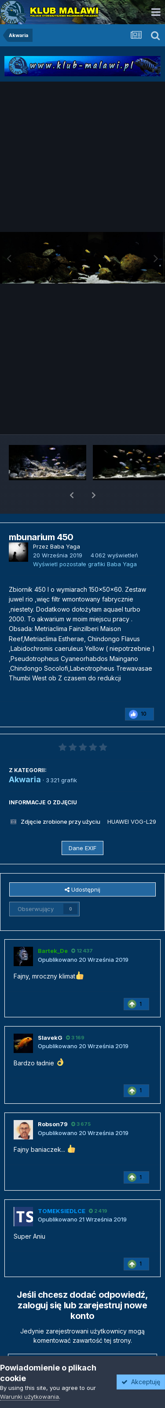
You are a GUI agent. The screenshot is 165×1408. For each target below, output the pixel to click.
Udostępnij (82, 866)
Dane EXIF (82, 825)
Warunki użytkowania (29, 1396)
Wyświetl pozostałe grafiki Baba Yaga (85, 541)
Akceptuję (140, 1382)
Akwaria (25, 756)
